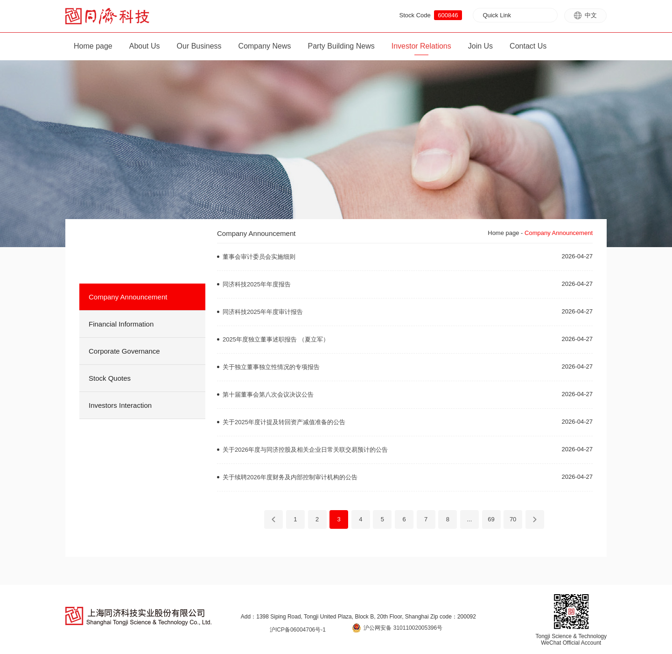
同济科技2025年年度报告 (257, 284)
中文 (585, 15)
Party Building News (341, 46)
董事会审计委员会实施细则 (259, 256)
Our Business (199, 46)
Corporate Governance (124, 351)
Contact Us (528, 46)
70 (513, 519)
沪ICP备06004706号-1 (298, 629)
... (469, 519)
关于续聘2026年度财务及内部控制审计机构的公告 (290, 477)
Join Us (480, 46)
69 (491, 519)
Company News (264, 46)
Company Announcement (128, 297)
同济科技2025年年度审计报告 (263, 311)
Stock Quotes (110, 378)
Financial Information (121, 324)
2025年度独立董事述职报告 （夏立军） (276, 339)
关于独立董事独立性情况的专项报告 (271, 366)
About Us (144, 46)
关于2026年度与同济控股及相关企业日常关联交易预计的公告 (305, 449)
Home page (93, 46)
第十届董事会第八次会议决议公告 (268, 394)
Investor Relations (421, 46)
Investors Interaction (120, 405)
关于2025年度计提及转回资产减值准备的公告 (284, 422)
